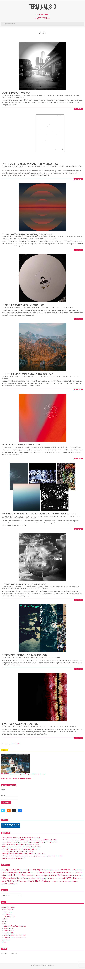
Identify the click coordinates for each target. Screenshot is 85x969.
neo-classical (23, 238)
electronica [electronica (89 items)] (29, 875)
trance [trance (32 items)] (70, 881)
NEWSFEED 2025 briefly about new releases (42, 17)
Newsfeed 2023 (9, 933)
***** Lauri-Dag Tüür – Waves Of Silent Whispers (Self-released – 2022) (27, 234)
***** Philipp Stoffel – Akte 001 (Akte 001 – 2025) (17, 851)
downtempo (67, 237)
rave (51, 726)
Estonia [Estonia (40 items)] (39, 875)
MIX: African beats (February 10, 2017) (14, 858)
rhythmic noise (21, 588)
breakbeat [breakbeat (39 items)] (48, 870)
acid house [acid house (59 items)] (26, 870)
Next (17, 743)
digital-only (59, 237)
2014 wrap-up (8, 912)
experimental (68, 95)
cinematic (45, 237)
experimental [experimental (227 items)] (52, 875)
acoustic (34, 166)
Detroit (57, 95)
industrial (43, 447)
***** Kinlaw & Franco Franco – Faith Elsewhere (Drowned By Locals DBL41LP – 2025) (29, 842)
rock (33, 238)
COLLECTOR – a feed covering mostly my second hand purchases (23, 774)
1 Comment (45, 588)
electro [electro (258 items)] (16, 875)
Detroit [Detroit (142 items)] (32, 872)
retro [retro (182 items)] (6, 880)
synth (37, 238)
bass (32, 726)
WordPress (52, 965)
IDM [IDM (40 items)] (8, 878)
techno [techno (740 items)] (38, 881)
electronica (50, 166)
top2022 (42, 238)
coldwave (44, 95)
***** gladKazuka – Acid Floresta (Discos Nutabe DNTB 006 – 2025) (23, 854)
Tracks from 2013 (9, 916)
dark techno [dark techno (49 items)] (8, 873)
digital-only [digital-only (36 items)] (43, 873)
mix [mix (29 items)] (52, 878)
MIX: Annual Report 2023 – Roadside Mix (16, 93)
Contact (4, 921)
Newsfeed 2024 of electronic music (15, 935)
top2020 (33, 588)
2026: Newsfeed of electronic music (15, 926)
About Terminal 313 (8, 907)
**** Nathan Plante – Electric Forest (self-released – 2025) (20, 844)
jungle (43, 726)
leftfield (52, 307)
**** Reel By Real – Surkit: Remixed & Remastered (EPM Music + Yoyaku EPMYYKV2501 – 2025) (32, 856)
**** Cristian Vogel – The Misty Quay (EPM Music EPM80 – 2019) (24, 655)
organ (30, 238)
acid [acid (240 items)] (15, 869)
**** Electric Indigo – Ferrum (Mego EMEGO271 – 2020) (21, 444)
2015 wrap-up (8, 914)
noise (75, 166)
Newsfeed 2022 (9, 930)
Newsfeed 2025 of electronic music (15, 937)
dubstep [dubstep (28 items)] (75, 872)
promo (77, 95)
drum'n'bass (46, 307)
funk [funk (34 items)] (64, 875)
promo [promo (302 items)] (70, 877)
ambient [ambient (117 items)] (37, 870)
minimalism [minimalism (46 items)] (45, 878)
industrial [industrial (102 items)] (17, 878)
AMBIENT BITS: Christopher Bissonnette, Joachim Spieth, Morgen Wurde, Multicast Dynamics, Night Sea (38, 513)
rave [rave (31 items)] (80, 878)
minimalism (70, 166)
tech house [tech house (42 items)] (24, 881)
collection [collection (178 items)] (68, 869)
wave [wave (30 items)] (14, 883)
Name (9, 791)
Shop (4, 942)
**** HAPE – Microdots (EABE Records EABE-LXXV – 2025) (20, 849)
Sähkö (7, 168)
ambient (39, 166)
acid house (38, 95)
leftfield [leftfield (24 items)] (27, 878)
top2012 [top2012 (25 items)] (49, 881)
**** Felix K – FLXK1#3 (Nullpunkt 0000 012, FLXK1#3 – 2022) (23, 305)
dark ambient (47, 376)
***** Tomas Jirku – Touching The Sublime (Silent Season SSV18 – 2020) (27, 374)
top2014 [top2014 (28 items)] (63, 881)
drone (44, 166)
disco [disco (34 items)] (50, 873)
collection (51, 95)
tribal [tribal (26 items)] (75, 881)
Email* (9, 797)
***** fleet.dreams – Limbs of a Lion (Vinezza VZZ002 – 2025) (21, 847)
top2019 (60, 726)
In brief (4, 923)
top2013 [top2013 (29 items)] (56, 881)
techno (4, 97)
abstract (28, 95)
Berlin (33, 307)
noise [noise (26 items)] (57, 878)
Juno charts (5, 940)
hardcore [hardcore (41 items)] (72, 875)
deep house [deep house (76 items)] (20, 872)
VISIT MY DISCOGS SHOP (42, 14)
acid (33, 95)
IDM (11, 238)
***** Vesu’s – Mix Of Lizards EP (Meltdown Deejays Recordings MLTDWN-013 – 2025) (29, 840)
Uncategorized (63, 447)
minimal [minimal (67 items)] (35, 878)
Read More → (78, 108)
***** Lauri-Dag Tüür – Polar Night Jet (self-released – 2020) (24, 584)
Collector (5, 919)
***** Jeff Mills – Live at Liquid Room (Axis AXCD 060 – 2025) (21, 838)
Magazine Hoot (40, 965)
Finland (64, 166)
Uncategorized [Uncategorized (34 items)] (6, 883)
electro (62, 95)
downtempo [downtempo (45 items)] (58, 873)
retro (3, 168)
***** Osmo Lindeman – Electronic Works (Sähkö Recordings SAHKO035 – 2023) (30, 164)
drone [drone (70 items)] (67, 872)
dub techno (55, 376)
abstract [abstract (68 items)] (5, 870)
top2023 (9, 97)
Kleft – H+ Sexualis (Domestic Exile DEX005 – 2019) (20, 724)
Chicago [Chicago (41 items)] (56, 870)
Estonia (66, 586)
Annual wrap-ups (7, 909)
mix (74, 95)
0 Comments (20, 97)
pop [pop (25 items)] (62, 878)
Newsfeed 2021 (9, 928)
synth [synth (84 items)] (15, 881)
